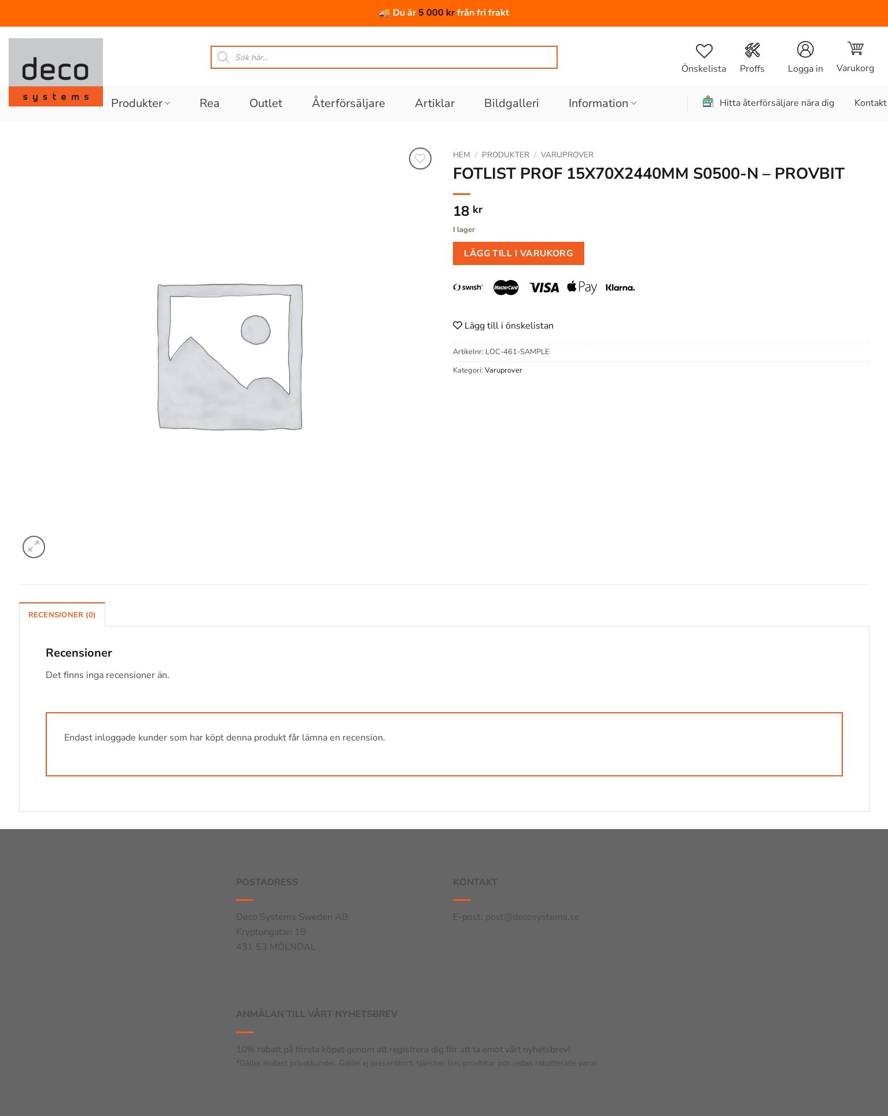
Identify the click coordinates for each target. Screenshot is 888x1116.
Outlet (265, 103)
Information (602, 103)
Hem (461, 154)
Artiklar (435, 103)
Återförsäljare (348, 103)
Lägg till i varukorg (518, 253)
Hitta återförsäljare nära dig (768, 102)
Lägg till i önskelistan (503, 325)
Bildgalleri (511, 103)
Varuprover (567, 154)
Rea (210, 103)
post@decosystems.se (532, 917)
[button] (855, 57)
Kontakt (870, 103)
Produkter (140, 103)
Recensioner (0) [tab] (62, 615)
